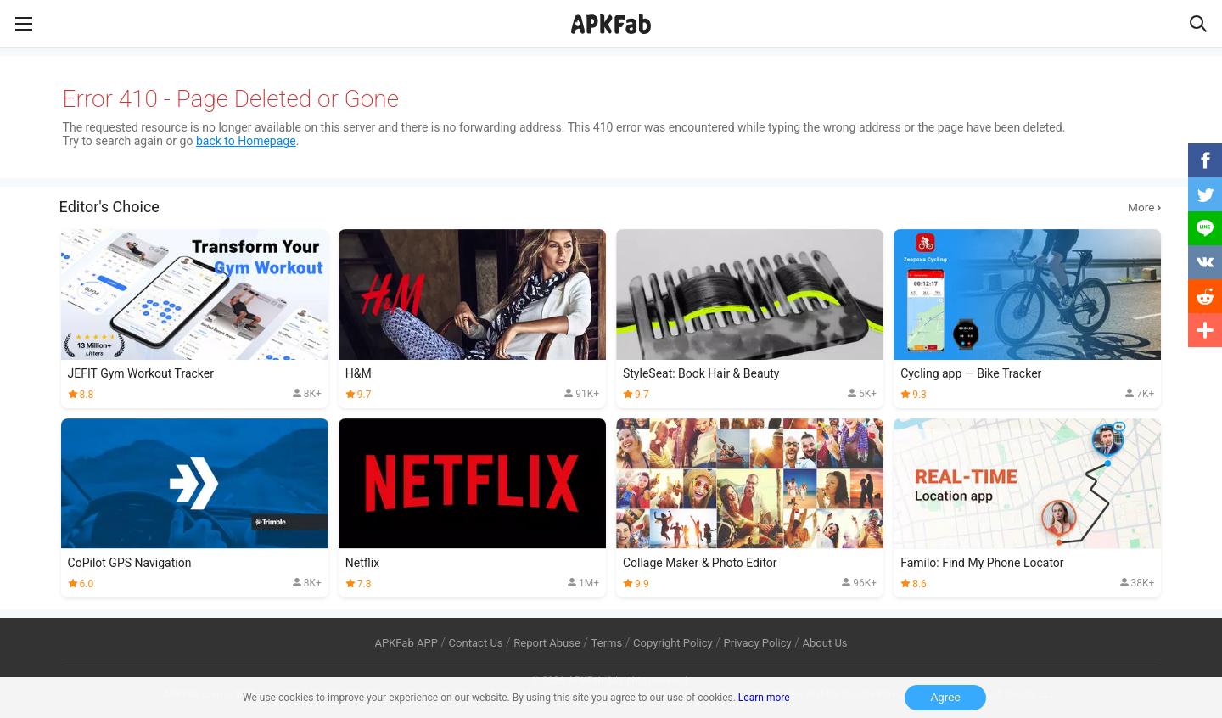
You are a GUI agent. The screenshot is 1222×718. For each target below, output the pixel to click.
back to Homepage (246, 141)
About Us (824, 643)
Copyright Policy (673, 643)
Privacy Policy (758, 643)
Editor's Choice (611, 207)
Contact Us (476, 643)
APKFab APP (405, 643)
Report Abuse (546, 643)
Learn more (764, 698)
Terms (607, 643)
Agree (945, 697)
